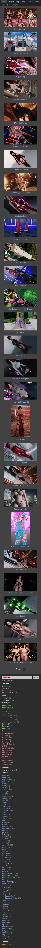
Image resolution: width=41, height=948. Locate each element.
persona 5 (6, 690)
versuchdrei (7, 762)
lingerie (6, 861)
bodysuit (7, 790)
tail (4, 918)
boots (6, 792)
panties (6, 886)
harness (6, 837)
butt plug (6, 798)
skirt (5, 906)
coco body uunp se (10, 722)
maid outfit (7, 867)
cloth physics (8, 808)
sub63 (5, 758)
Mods (4, 1)
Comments (13, 5)
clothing (7, 810)
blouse (6, 788)
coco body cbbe (9, 716)
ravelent (6, 756)
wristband (6, 939)
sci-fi (4, 892)
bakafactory (8, 734)
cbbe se (7, 714)
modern (6, 871)
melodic (7, 750)
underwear (8, 929)
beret (5, 784)
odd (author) (8, 752)
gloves (6, 833)
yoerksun (7, 764)
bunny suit (7, 796)
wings (5, 937)
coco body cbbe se (10, 718)
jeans (5, 849)
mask (6, 869)
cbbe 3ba (7, 712)
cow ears (6, 816)
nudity (6, 884)
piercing (6, 890)
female (7, 827)
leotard (6, 859)
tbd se (6, 724)
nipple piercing (9, 882)
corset (6, 814)
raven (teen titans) (9, 770)
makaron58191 (8, 748)
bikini (6, 786)
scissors (6, 894)
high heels (7, 845)
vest (5, 931)
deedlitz (6, 740)
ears (5, 824)
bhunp (6, 706)
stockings (7, 910)
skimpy (6, 904)
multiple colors (10, 873)
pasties (6, 888)
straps (5, 912)
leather (6, 853)
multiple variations (11, 878)
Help (23, 1)
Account (30, 1)
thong (5, 920)
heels (6, 841)
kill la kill (6, 688)
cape (5, 800)
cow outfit (6, 818)
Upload (5, 5)
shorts (6, 902)
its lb (5, 746)
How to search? (7, 680)
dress (6, 820)
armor (6, 778)
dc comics (7, 686)
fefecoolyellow (8, 744)
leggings (6, 857)
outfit (6, 944)
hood (6, 847)
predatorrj (7, 754)
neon (5, 880)
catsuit (5, 802)
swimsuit (6, 916)
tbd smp (7, 726)
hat (5, 839)
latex (5, 851)
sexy (5, 900)
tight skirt (6, 922)
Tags (18, 1)
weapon (7, 933)
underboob (7, 927)
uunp (6, 728)
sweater (6, 914)
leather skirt (7, 855)
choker (6, 804)
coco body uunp (10, 720)
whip (5, 935)
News (37, 1)
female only (8, 829)
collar (6, 812)
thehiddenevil (8, 760)
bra (5, 794)
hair (5, 835)
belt (5, 782)
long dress (7, 863)
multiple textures (10, 876)
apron (5, 775)
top (5, 925)
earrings (7, 822)
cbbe (5, 710)
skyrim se (8, 700)
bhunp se (7, 708)
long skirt (6, 865)
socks (5, 908)
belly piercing (8, 780)
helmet (6, 843)
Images (11, 1)
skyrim (6, 698)
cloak (6, 806)
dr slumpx (6, 742)
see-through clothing (11, 898)
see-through (8, 896)
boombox (6, 736)
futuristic (6, 831)
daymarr (7, 738)
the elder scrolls (10, 692)
